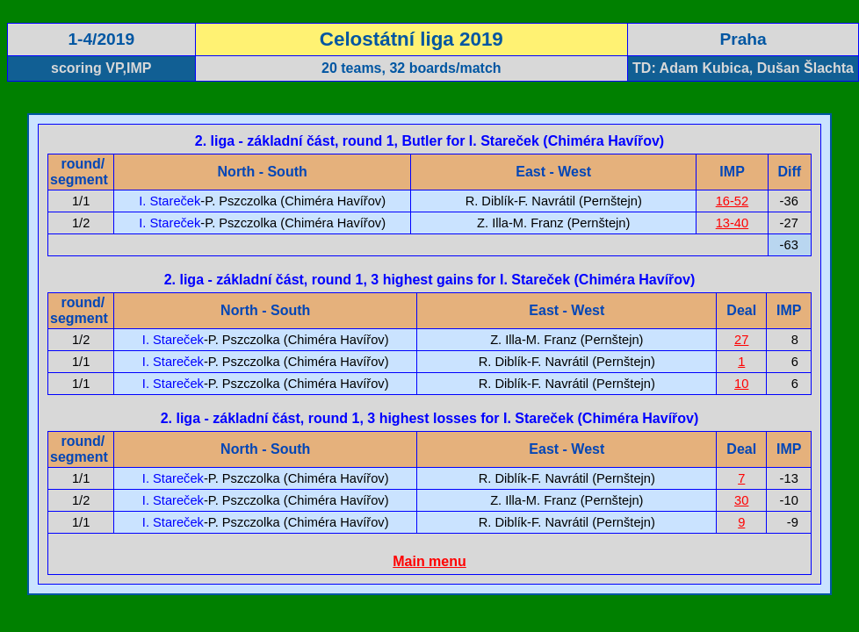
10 (741, 384)
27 (741, 340)
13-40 (732, 223)
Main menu (429, 561)
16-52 (732, 201)
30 (741, 500)
